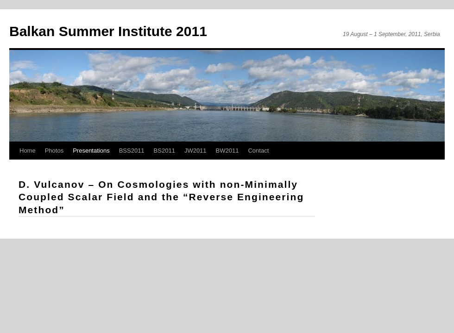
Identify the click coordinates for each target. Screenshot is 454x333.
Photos (54, 150)
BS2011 (164, 150)
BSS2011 (132, 150)
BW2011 (227, 150)
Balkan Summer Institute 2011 (108, 31)
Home (27, 150)
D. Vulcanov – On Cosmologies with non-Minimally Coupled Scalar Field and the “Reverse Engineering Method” (161, 197)
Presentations (91, 150)
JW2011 (195, 150)
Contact (258, 150)
